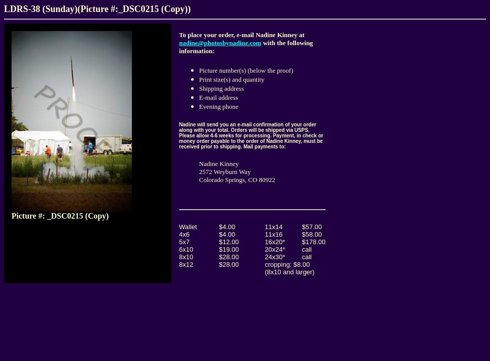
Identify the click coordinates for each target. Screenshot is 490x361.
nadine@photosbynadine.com (220, 43)
